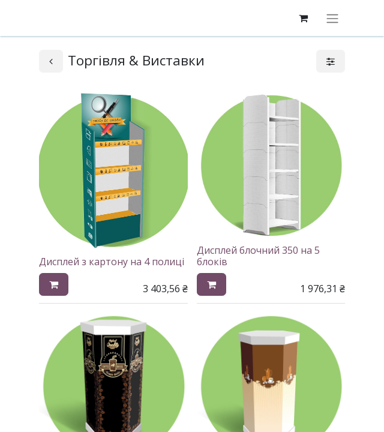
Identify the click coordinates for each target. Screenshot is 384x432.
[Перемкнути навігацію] (332, 18)
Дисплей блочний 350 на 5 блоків (258, 256)
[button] (53, 284)
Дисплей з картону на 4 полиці (111, 261)
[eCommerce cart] (303, 18)
